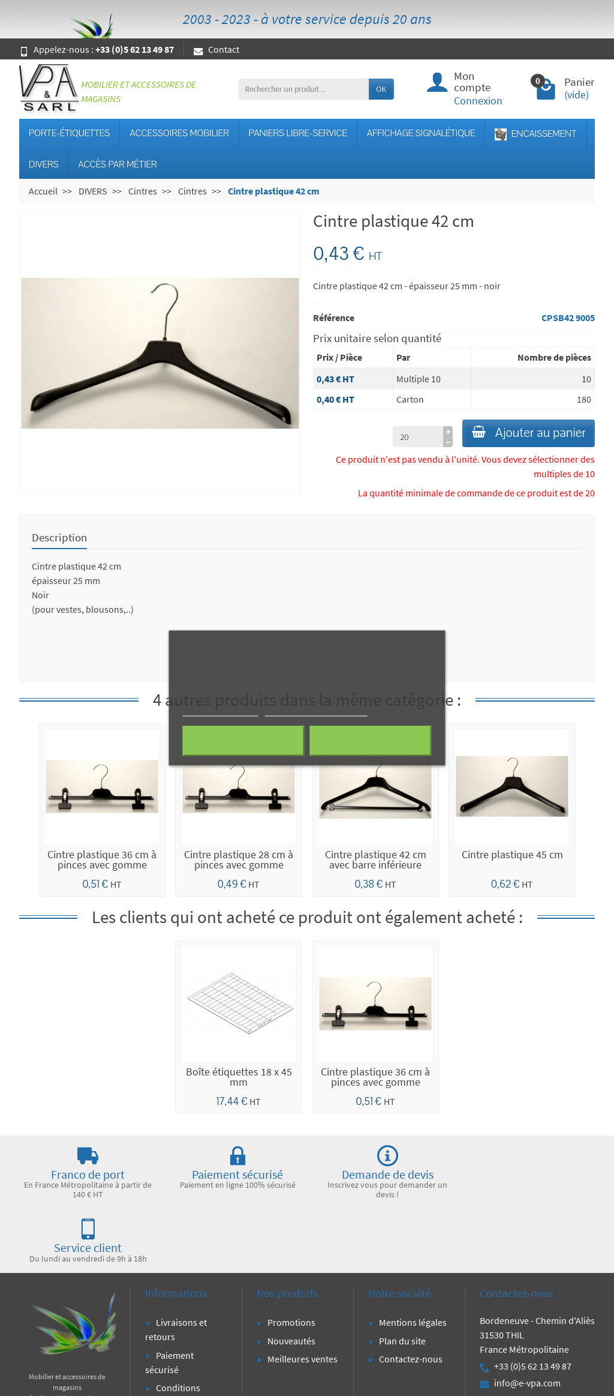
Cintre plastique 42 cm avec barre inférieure (375, 861)
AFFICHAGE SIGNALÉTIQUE (421, 133)
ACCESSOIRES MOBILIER (179, 133)
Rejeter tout (243, 741)
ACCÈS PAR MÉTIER (118, 164)
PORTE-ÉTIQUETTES (69, 133)
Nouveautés (291, 1278)
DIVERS (44, 164)
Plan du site (402, 1278)
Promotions (291, 1259)
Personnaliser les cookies (316, 711)
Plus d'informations (220, 711)
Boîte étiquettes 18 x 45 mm (239, 1078)
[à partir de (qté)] (412, 437)
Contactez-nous (411, 1296)
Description (59, 538)
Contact (216, 49)
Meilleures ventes (302, 1296)
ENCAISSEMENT (535, 134)
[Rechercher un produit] (303, 89)
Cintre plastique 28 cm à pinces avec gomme (238, 861)
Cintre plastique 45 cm (512, 855)
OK (381, 88)
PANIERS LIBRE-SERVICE (298, 133)
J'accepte (370, 741)
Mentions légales (413, 1259)
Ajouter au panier (525, 433)
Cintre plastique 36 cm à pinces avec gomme (101, 861)
